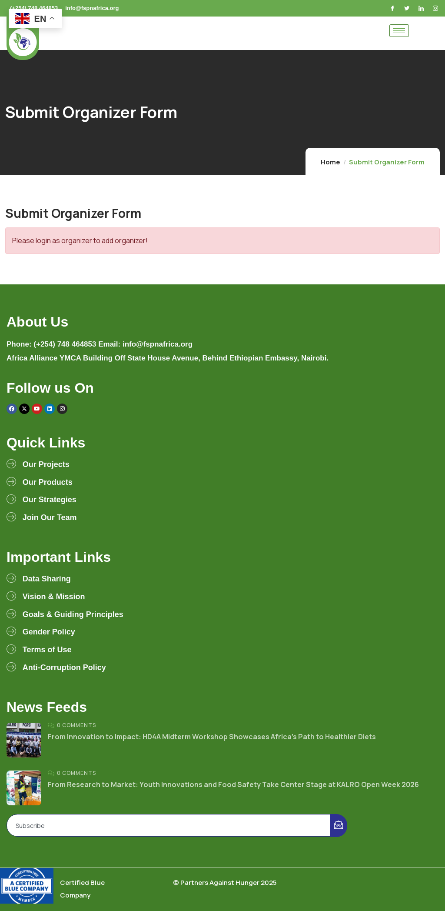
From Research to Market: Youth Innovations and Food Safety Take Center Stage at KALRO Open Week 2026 (233, 784)
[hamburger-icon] (399, 30)
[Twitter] (407, 8)
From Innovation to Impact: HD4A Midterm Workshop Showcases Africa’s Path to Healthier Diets (212, 736)
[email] (169, 825)
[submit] (338, 825)
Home (330, 162)
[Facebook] (393, 8)
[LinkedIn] (421, 8)
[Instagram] (436, 8)
